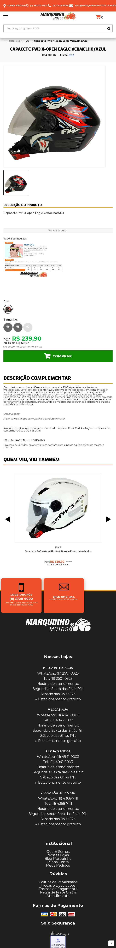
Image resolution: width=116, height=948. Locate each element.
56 (8, 326)
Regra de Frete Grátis (58, 892)
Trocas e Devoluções (58, 885)
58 (18, 326)
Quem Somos (58, 851)
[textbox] (58, 28)
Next (109, 519)
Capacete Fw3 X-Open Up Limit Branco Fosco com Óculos (58, 551)
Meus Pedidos (58, 865)
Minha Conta (58, 862)
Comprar (62, 356)
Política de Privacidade (58, 882)
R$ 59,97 (22, 343)
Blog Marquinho (58, 858)
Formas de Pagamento (58, 889)
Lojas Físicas (16, 5)
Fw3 (71, 55)
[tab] (15, 182)
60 (28, 326)
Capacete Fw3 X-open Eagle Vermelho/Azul (61, 40)
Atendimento (58, 895)
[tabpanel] (58, 117)
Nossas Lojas (58, 855)
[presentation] (15, 182)
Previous (6, 519)
